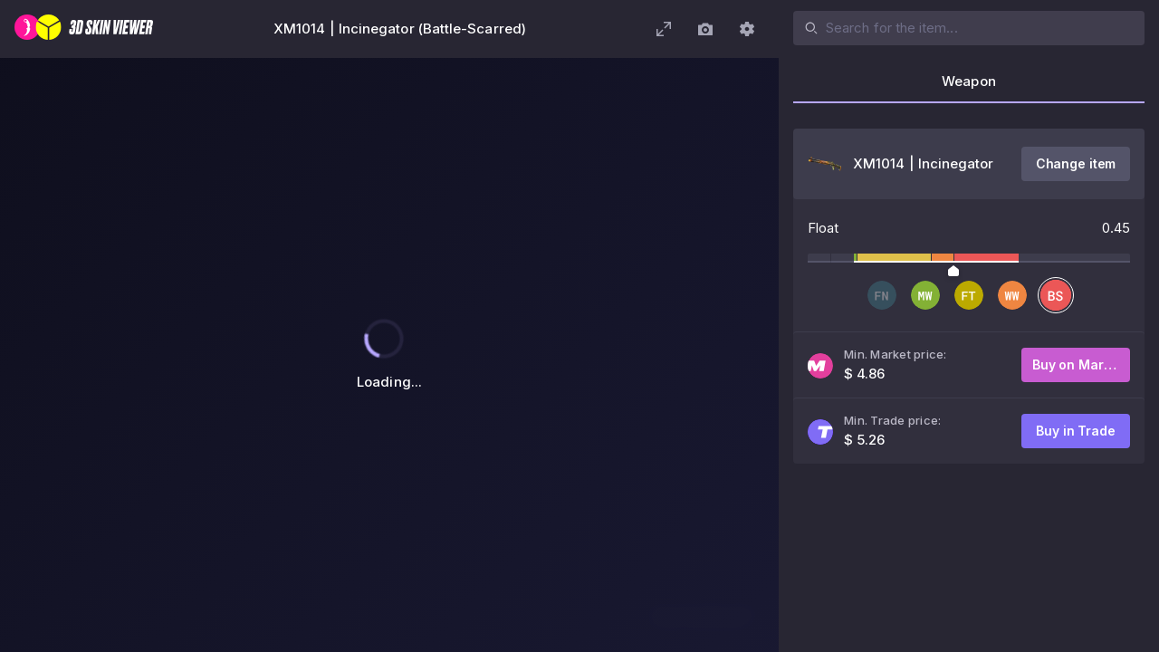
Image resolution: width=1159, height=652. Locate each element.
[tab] (969, 87)
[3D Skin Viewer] (83, 28)
